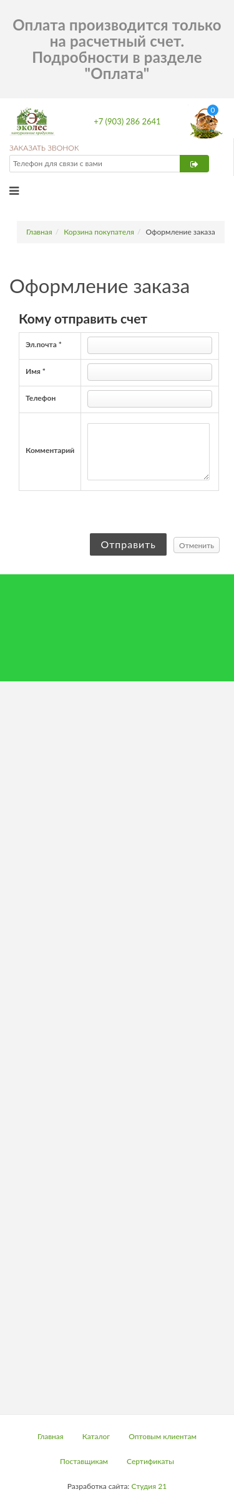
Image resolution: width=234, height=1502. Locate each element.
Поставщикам (84, 1461)
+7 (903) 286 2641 (127, 121)
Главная (39, 231)
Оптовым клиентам (163, 1436)
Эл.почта (44, 344)
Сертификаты (150, 1461)
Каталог (96, 1436)
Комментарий (50, 450)
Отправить (128, 544)
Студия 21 (149, 1486)
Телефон (41, 398)
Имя (36, 371)
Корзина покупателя (99, 231)
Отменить (196, 545)
